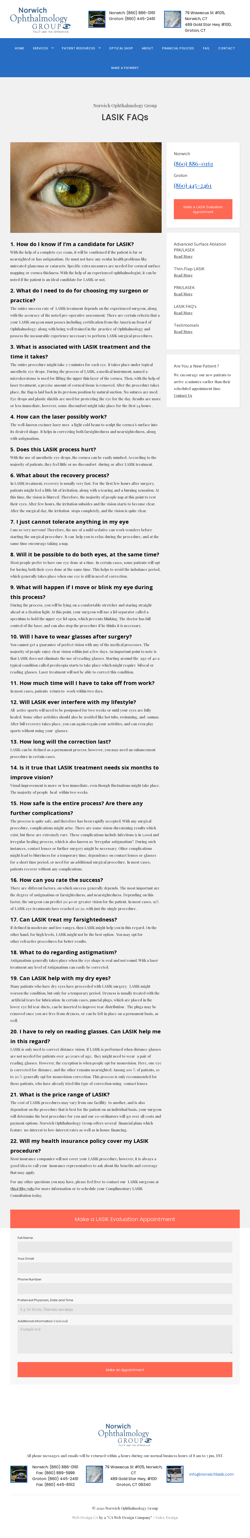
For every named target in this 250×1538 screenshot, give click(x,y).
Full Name (25, 1237)
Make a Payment (125, 68)
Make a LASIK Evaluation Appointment (203, 209)
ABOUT (147, 48)
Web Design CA (85, 1517)
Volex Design (167, 1517)
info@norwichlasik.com (211, 1474)
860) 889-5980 (22, 1188)
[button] (43, 48)
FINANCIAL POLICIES (178, 48)
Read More (183, 256)
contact (226, 48)
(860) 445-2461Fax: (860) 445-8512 (55, 1481)
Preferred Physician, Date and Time (45, 1300)
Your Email (26, 1258)
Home (19, 48)
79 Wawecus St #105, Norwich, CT (205, 16)
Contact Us (183, 395)
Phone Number (30, 1279)
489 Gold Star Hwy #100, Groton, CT (208, 27)
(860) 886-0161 (132, 13)
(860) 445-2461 (132, 19)
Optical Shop (121, 48)
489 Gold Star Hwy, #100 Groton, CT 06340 (133, 1481)
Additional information (43, 1321)
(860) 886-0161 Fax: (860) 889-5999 (55, 1470)
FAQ (206, 48)
